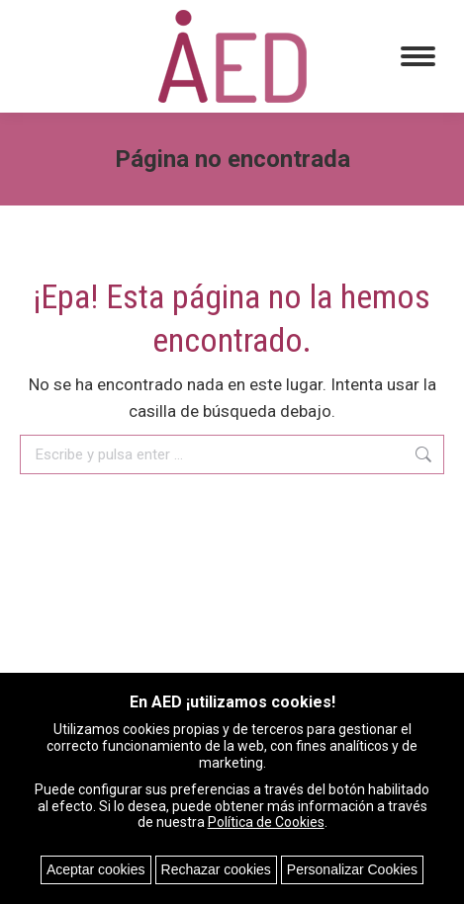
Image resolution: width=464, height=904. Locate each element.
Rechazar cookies (216, 869)
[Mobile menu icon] (418, 56)
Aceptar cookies (95, 869)
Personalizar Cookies (352, 869)
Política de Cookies (266, 822)
